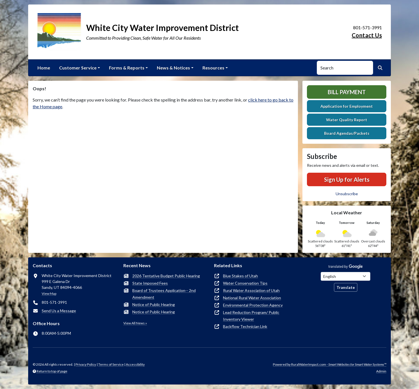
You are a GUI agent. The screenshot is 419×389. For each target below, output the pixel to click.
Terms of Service (111, 364)
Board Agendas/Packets (346, 133)
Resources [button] (213, 67)
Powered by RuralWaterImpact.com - (329, 364)
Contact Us (367, 35)
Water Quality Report (346, 119)
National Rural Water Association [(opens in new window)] (252, 297)
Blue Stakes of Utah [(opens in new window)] (240, 275)
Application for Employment (346, 106)
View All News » (135, 323)
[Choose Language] (345, 276)
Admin (381, 371)
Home (43, 67)
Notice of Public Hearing (153, 304)
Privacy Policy (85, 364)
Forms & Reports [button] (126, 67)
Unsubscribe (347, 193)
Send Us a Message (59, 310)
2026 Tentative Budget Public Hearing (166, 275)
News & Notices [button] (173, 67)
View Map (49, 293)
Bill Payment (347, 92)
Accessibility (135, 364)
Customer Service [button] (78, 67)
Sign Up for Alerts (346, 179)
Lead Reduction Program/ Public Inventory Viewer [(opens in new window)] (251, 315)
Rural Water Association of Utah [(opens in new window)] (251, 290)
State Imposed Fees (150, 283)
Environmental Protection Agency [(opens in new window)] (253, 305)
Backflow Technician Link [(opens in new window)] (245, 326)
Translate (345, 287)
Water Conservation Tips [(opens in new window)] (245, 283)
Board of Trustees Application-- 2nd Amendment (164, 294)
